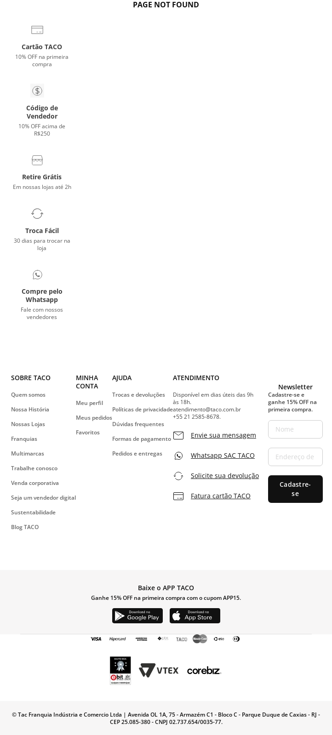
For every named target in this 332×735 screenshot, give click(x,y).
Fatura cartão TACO (221, 496)
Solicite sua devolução (225, 476)
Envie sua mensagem (223, 435)
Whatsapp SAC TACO (223, 455)
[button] (42, 45)
